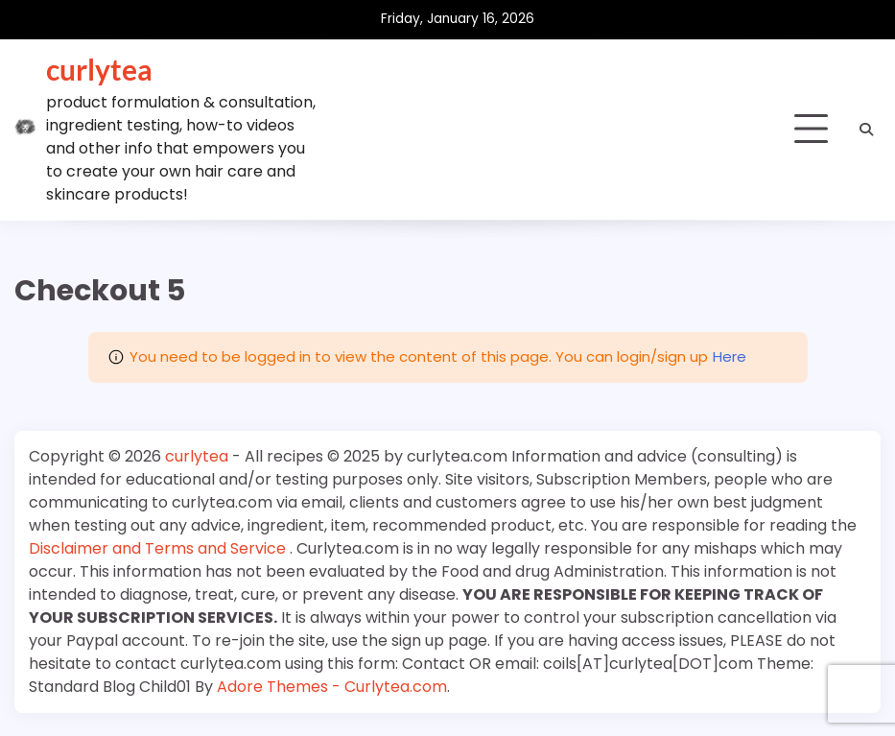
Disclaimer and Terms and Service (159, 548)
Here (729, 356)
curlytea (99, 69)
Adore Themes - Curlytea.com (332, 687)
